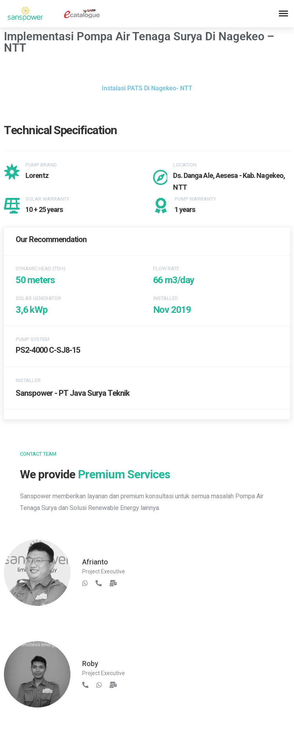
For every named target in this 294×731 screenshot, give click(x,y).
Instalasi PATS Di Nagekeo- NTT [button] (147, 88)
